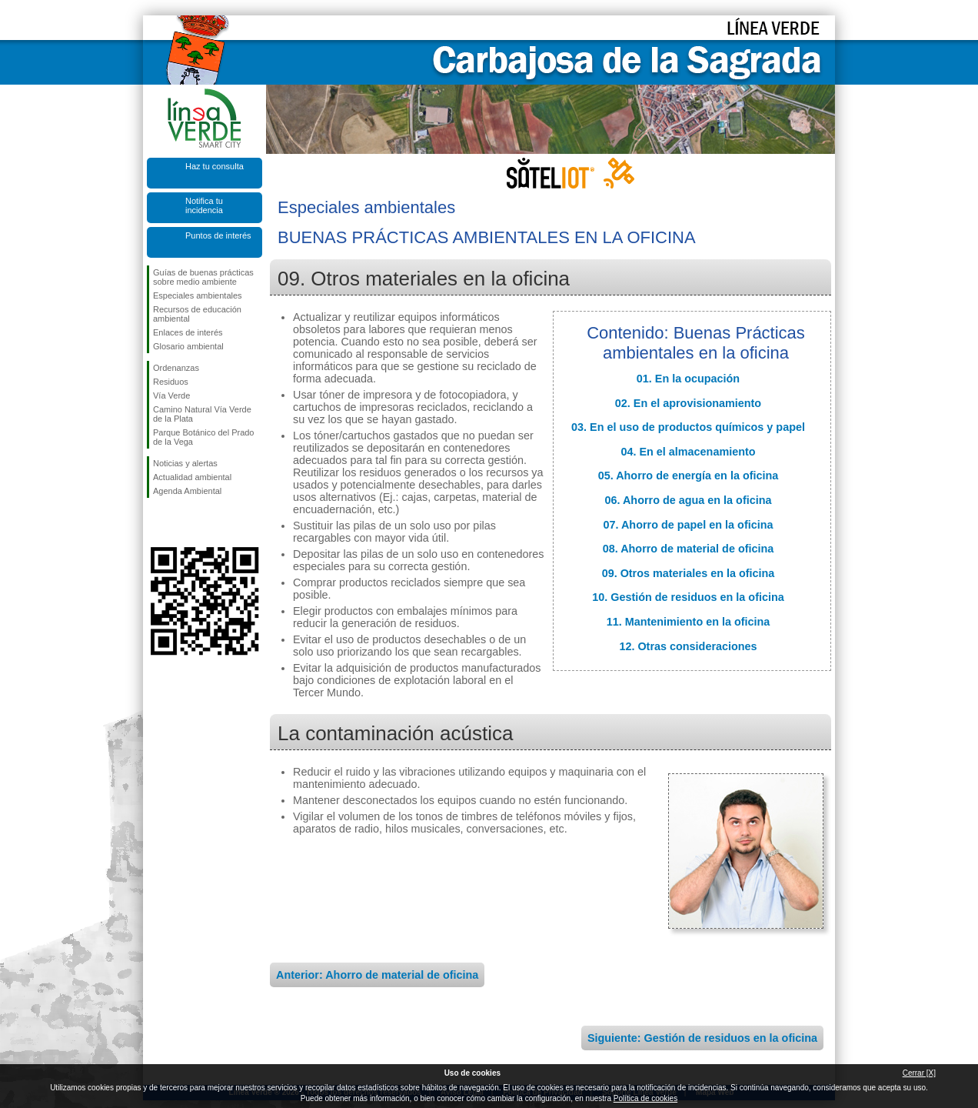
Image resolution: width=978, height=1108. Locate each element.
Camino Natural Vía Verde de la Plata (202, 414)
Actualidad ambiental (192, 477)
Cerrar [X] (919, 1073)
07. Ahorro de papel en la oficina (688, 525)
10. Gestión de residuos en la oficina (688, 597)
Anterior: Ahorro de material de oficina (377, 975)
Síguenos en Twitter (181, 522)
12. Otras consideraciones (688, 646)
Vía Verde (171, 395)
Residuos (170, 381)
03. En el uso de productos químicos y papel (688, 427)
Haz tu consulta (214, 166)
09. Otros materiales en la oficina (688, 573)
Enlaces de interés (188, 332)
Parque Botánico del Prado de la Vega (203, 437)
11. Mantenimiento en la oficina (688, 622)
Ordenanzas (176, 367)
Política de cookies (645, 1098)
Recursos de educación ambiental (197, 314)
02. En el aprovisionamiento (688, 403)
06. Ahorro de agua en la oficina (688, 500)
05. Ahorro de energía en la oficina (688, 475)
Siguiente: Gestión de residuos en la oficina (702, 1038)
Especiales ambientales (197, 295)
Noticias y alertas (185, 463)
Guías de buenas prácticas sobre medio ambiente (203, 277)
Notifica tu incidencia (204, 205)
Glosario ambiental (188, 346)
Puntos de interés (218, 235)
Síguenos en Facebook (156, 522)
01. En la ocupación (688, 378)
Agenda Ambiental (187, 491)
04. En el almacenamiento (687, 452)
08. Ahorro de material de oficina (688, 548)
